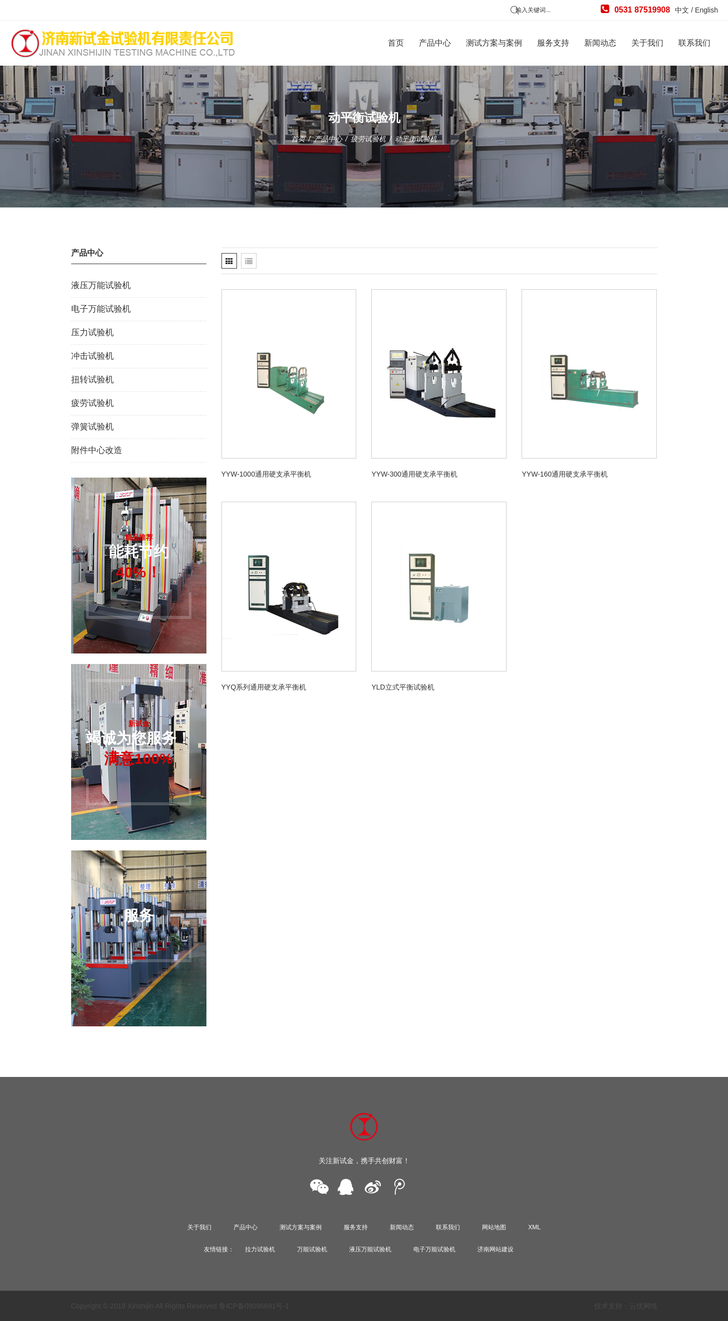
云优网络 (643, 1306)
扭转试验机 (92, 379)
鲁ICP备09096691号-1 (254, 1306)
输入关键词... (533, 10)
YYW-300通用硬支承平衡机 (414, 474)
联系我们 (694, 43)
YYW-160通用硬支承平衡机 (565, 474)
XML (534, 1227)
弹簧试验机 (92, 426)
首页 (396, 43)
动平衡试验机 (416, 139)
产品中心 (435, 43)
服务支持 (553, 43)
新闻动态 (600, 43)
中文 (682, 10)
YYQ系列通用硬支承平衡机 (264, 687)
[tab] (229, 261)
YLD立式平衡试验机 (402, 687)
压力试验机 (92, 332)
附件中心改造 (96, 450)
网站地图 (494, 1227)
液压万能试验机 (101, 285)
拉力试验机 (260, 1249)
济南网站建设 (495, 1249)
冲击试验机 (92, 356)
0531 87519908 (635, 9)
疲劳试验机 (368, 139)
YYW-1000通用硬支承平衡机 (266, 474)
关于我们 (647, 43)
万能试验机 (312, 1249)
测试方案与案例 (494, 43)
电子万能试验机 (101, 309)
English (706, 10)
